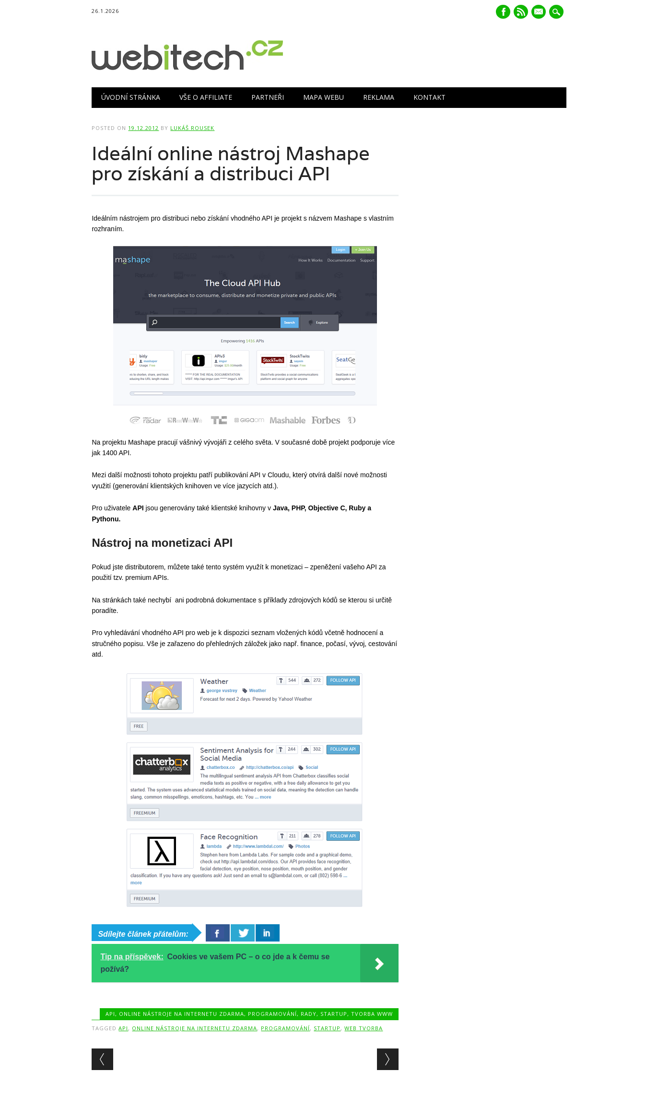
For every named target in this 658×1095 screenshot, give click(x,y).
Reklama (378, 97)
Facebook (503, 12)
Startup (333, 1013)
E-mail (539, 12)
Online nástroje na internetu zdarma (181, 1013)
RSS (521, 12)
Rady (309, 1013)
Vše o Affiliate (205, 97)
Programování (272, 1013)
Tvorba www (372, 1013)
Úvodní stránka (130, 97)
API (110, 1013)
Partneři (267, 97)
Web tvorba (363, 1028)
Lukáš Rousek (192, 127)
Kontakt (429, 97)
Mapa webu (323, 97)
